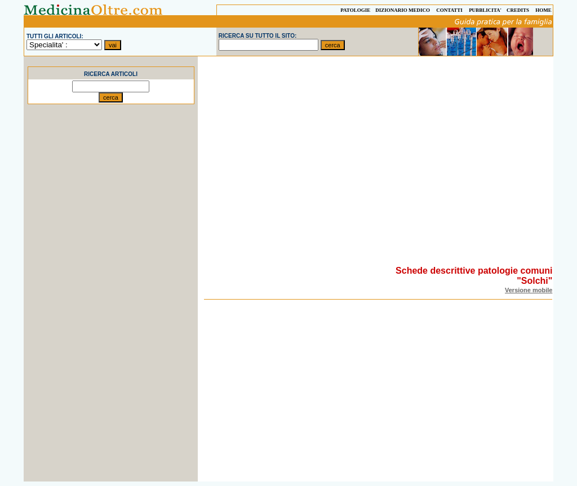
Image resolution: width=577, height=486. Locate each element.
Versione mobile (528, 290)
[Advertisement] (111, 312)
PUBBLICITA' (485, 10)
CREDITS (518, 10)
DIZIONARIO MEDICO (402, 10)
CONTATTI (449, 10)
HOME (543, 10)
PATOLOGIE (355, 10)
